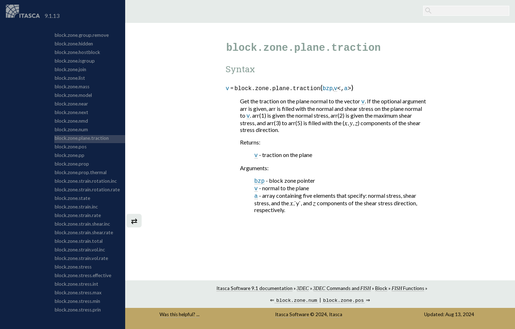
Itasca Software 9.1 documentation (254, 288)
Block (381, 288)
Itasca (335, 315)
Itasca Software (292, 315)
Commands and (342, 288)
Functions (408, 288)
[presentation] (346, 123)
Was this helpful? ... (180, 315)
